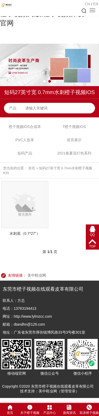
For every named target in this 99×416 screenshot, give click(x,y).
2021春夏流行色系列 (74, 153)
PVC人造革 (24, 140)
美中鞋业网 (36, 275)
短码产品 (24, 153)
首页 (31, 168)
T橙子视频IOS (74, 127)
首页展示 (74, 140)
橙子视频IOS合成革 (25, 127)
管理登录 (68, 391)
